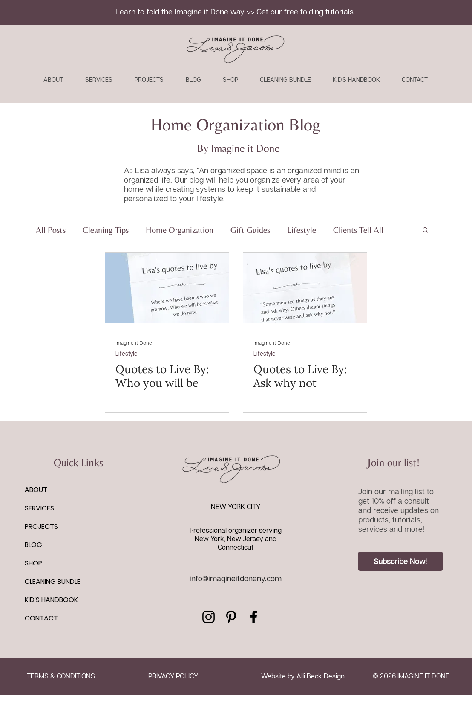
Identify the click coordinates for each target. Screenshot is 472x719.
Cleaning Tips (106, 230)
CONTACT (41, 618)
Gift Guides (250, 230)
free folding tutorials (319, 11)
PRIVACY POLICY (173, 676)
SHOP (33, 563)
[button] (425, 230)
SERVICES (39, 508)
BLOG (33, 545)
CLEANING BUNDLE (53, 581)
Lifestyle (301, 230)
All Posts (51, 230)
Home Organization (179, 230)
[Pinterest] (231, 617)
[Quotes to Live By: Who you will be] (167, 288)
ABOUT (36, 490)
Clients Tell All (358, 230)
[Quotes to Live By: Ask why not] (305, 288)
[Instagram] (208, 617)
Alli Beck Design (320, 676)
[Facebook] (253, 617)
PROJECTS (41, 526)
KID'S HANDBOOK (51, 600)
